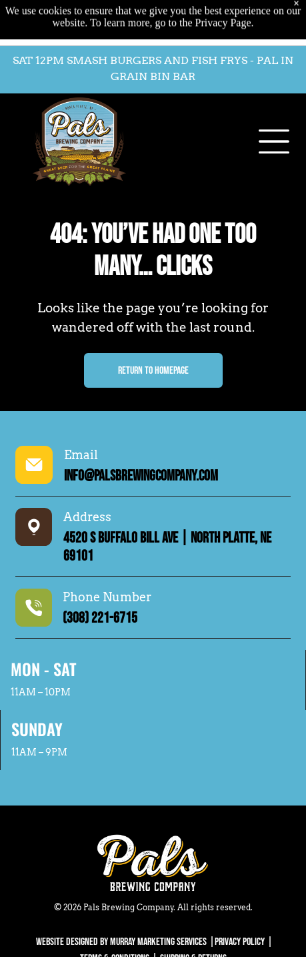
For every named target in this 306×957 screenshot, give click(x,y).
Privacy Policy (240, 942)
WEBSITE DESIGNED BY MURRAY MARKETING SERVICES (121, 942)
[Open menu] (274, 114)
